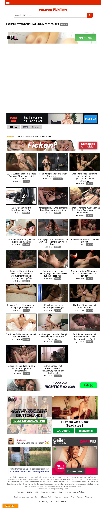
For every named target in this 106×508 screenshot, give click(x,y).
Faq (60, 492)
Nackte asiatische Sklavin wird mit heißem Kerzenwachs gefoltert (84, 273)
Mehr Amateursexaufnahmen (75, 492)
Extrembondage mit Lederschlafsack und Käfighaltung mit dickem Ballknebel (53, 370)
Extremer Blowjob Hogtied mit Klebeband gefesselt (21, 240)
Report (36, 127)
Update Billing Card (45, 502)
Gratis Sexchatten (61, 502)
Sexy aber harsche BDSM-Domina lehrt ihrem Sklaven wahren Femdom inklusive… (84, 210)
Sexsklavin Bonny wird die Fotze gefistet (84, 240)
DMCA (29, 492)
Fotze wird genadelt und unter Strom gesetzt (53, 175)
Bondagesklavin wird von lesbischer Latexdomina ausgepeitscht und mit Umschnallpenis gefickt (21, 275)
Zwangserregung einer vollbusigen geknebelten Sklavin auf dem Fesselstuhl (53, 273)
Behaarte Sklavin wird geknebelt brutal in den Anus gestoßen (53, 209)
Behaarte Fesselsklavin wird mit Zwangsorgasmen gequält (21, 306)
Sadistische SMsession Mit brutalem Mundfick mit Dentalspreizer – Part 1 (84, 336)
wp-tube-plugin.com (60, 489)
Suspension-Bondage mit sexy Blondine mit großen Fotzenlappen (21, 368)
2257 (36, 492)
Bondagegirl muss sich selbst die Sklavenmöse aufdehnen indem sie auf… (53, 242)
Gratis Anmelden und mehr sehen (26, 497)
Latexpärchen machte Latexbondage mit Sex (21, 209)
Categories (20, 492)
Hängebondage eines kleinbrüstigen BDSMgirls (53, 306)
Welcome (88, 497)
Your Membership (61, 497)
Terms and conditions (48, 492)
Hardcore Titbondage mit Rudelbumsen (84, 306)
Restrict (79, 497)
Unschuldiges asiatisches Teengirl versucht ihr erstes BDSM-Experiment (53, 336)
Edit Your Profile (46, 497)
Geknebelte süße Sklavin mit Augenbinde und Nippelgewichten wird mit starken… (84, 177)
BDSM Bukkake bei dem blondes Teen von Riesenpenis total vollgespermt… (21, 176)
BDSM (25, 127)
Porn (72, 497)
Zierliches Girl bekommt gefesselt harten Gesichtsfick (21, 335)
